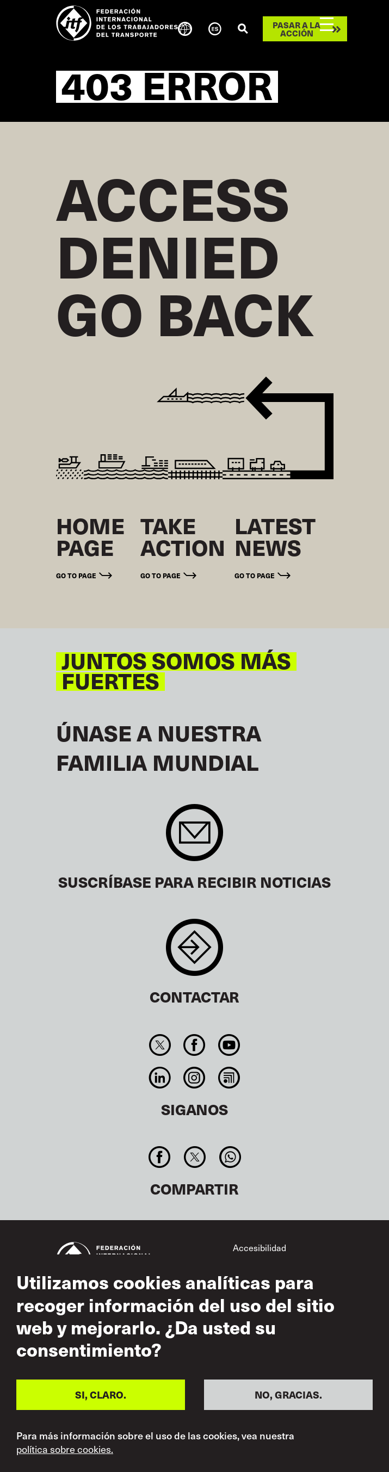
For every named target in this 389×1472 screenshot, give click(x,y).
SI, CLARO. (100, 1394)
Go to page (76, 575)
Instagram (194, 1077)
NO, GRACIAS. (288, 1394)
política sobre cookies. (64, 1449)
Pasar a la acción (296, 29)
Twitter (160, 1045)
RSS (228, 1077)
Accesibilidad (259, 1247)
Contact (194, 953)
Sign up (194, 838)
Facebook (194, 1045)
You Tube (228, 1045)
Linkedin (160, 1077)
